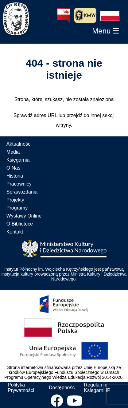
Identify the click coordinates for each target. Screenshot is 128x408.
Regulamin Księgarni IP (97, 387)
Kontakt (14, 231)
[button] (110, 16)
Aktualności (19, 144)
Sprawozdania (21, 191)
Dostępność (62, 387)
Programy (17, 207)
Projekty (15, 199)
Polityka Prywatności (21, 387)
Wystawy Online (24, 215)
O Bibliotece (19, 223)
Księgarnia (18, 160)
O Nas (13, 168)
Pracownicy (19, 183)
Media (13, 152)
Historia (14, 175)
